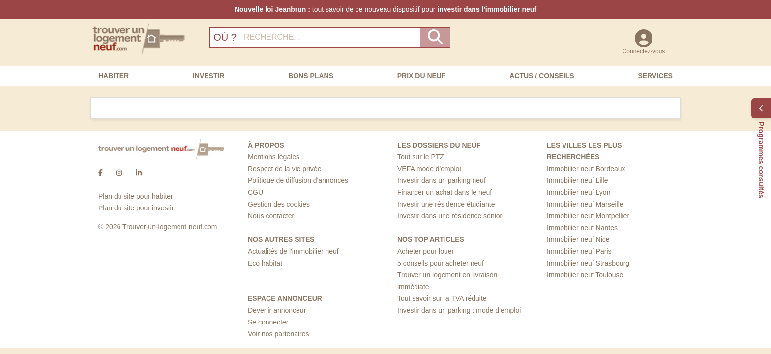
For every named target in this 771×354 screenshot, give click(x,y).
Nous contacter (271, 216)
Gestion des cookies (279, 204)
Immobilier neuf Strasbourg (588, 263)
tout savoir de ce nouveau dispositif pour (385, 9)
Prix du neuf (421, 76)
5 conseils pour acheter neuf (440, 263)
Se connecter (268, 322)
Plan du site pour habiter (135, 196)
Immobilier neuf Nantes (582, 228)
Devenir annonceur (277, 310)
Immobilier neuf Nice (578, 239)
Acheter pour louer (425, 251)
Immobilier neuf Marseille (585, 204)
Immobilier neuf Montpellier (588, 216)
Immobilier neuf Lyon (578, 192)
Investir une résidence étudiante (446, 204)
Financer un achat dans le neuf (444, 192)
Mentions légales (273, 157)
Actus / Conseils (541, 76)
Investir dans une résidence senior (449, 216)
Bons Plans (310, 76)
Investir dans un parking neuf (441, 180)
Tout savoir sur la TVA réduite (442, 298)
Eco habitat (265, 263)
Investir (209, 76)
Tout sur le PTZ (420, 157)
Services (655, 76)
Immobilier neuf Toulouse (585, 275)
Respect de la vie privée (284, 169)
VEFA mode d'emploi (429, 169)
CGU (255, 192)
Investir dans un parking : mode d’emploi (459, 310)
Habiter (113, 76)
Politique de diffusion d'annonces (298, 180)
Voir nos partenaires (278, 334)
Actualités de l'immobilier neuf (293, 251)
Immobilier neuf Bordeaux (586, 169)
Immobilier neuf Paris (579, 251)
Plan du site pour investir (136, 208)
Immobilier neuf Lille (577, 180)
